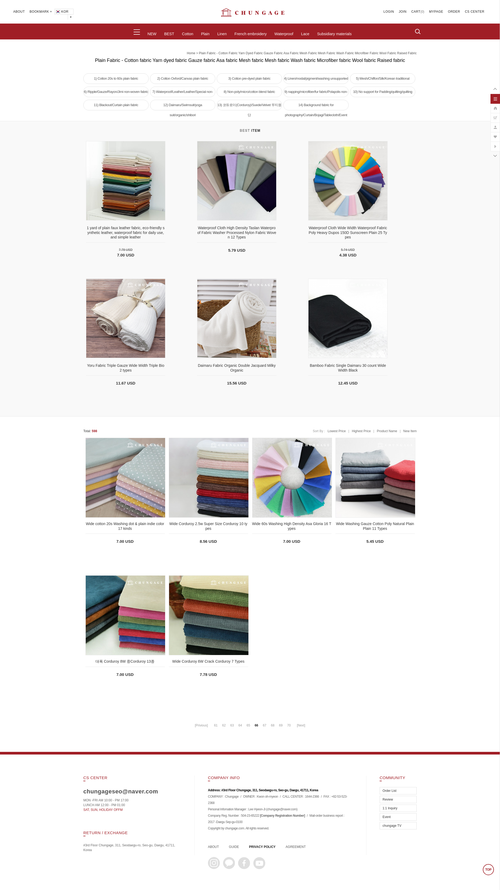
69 (281, 725)
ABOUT (19, 11)
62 (224, 725)
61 (215, 725)
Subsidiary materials (334, 34)
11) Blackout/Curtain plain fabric (116, 105)
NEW (151, 34)
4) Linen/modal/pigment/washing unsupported (316, 78)
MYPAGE (436, 11)
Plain (205, 34)
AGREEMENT (296, 847)
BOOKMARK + (41, 11)
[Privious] (201, 725)
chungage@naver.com (281, 809)
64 (240, 725)
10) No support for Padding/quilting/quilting (382, 92)
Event (387, 817)
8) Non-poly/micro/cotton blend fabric (249, 92)
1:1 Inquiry (390, 808)
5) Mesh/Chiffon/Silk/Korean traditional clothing (382, 80)
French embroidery (250, 34)
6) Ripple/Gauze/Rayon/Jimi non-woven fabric (116, 92)
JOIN (402, 11)
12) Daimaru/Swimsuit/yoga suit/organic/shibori (182, 106)
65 (248, 725)
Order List (390, 791)
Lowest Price (337, 431)
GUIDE (234, 847)
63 (232, 725)
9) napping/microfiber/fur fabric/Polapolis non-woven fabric (316, 93)
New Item (410, 431)
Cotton (187, 34)
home (191, 53)
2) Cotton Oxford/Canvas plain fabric (182, 78)
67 (264, 725)
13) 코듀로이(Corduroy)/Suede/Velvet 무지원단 (249, 106)
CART (415, 11)
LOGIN (389, 11)
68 (272, 725)
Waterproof (283, 34)
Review (388, 799)
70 (288, 725)
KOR (62, 11)
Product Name (387, 431)
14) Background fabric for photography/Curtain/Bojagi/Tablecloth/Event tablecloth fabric (316, 106)
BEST (169, 34)
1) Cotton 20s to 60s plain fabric (116, 78)
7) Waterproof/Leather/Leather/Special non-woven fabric (182, 93)
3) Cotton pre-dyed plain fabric (249, 78)
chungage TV (392, 826)
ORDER (454, 11)
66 (256, 725)
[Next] (301, 725)
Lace (305, 34)
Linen (221, 34)
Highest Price (361, 431)
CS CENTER (474, 11)
